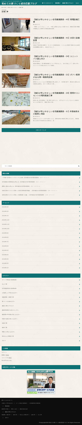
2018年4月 (5, 254)
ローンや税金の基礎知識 (9, 279)
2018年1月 (5, 267)
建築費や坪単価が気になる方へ (11, 314)
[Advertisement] (41, 148)
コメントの (7, 357)
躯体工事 (4, 327)
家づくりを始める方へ (8, 301)
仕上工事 (4, 284)
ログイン (4, 352)
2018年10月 (5, 228)
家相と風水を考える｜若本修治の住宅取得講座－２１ (21, 186)
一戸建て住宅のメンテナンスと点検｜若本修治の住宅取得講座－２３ (26, 177)
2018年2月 (5, 263)
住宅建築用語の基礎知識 (9, 288)
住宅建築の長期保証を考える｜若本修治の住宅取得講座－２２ (24, 182)
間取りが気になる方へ (8, 331)
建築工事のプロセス (67, 3)
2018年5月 (5, 250)
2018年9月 (5, 233)
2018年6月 (5, 246)
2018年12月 (5, 220)
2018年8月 (5, 237)
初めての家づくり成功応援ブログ (19, 3)
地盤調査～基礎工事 (8, 297)
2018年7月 (5, 241)
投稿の (5, 355)
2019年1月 (5, 215)
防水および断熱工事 (8, 336)
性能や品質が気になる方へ (10, 318)
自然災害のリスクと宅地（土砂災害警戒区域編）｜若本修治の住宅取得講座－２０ (30, 190)
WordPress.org (7, 360)
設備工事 (4, 323)
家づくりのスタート (47, 3)
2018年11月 (5, 224)
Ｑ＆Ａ (77, 3)
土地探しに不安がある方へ (10, 292)
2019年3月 (5, 207)
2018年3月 (5, 259)
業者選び (57, 3)
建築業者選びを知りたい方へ (10, 310)
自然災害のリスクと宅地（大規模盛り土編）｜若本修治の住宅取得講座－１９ (28, 195)
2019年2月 (5, 211)
